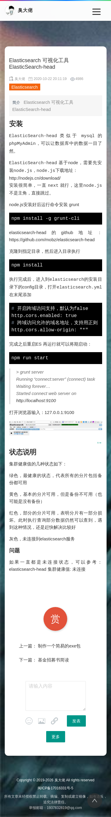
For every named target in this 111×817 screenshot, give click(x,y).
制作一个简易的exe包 (59, 643)
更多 (56, 734)
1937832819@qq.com (64, 806)
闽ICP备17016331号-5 (55, 786)
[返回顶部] (94, 800)
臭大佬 (59, 778)
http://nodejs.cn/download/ (35, 176)
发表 (76, 718)
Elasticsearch (25, 87)
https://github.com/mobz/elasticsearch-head (52, 238)
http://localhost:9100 (36, 398)
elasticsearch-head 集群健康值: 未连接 (47, 567)
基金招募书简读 (53, 657)
